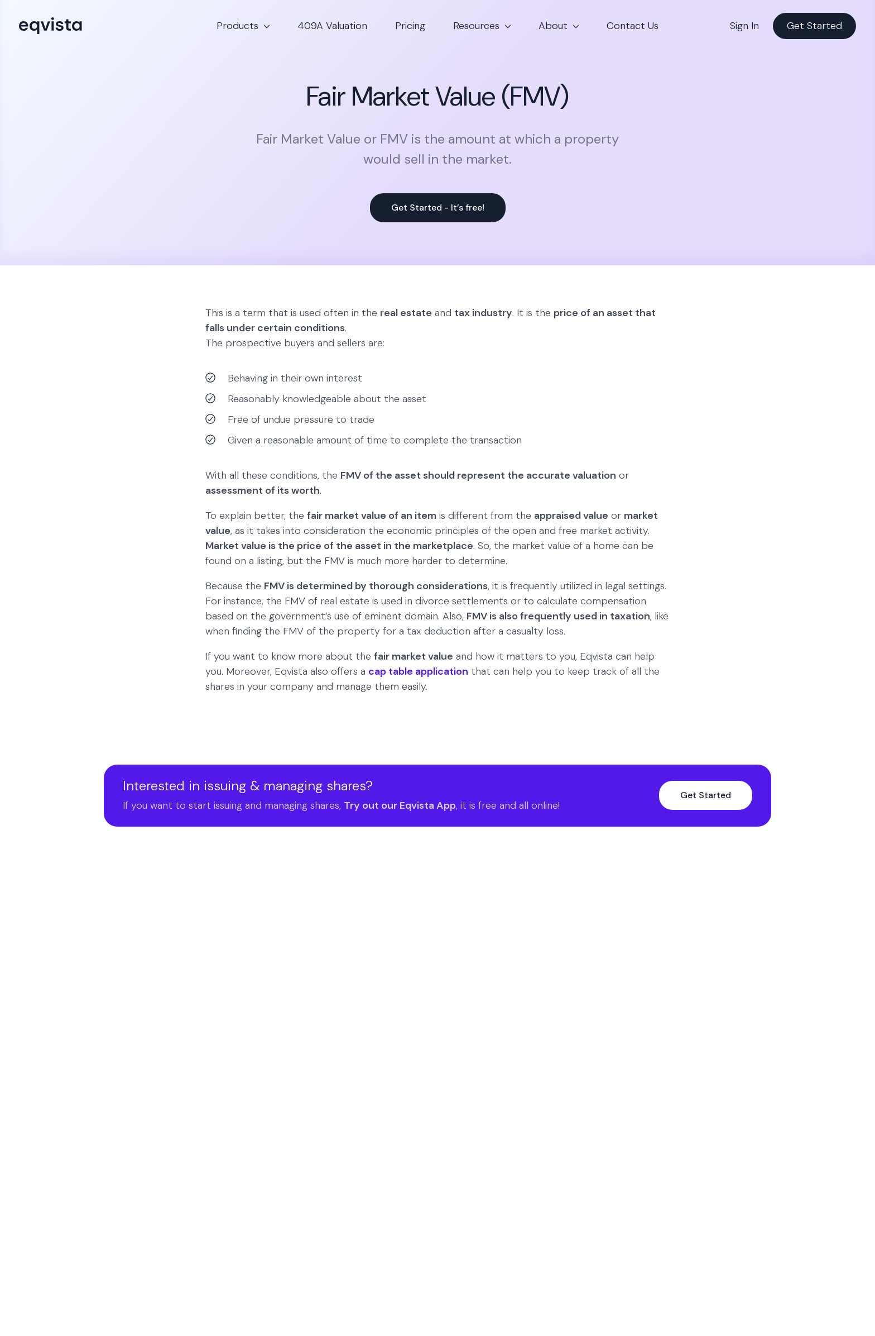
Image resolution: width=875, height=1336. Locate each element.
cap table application (418, 671)
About (553, 25)
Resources (476, 25)
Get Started (814, 25)
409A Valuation (332, 25)
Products (237, 25)
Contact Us (632, 25)
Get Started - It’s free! (437, 207)
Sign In (744, 25)
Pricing (410, 25)
